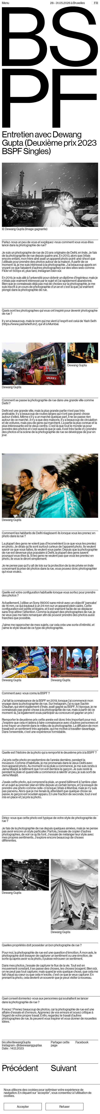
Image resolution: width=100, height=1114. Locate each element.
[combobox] (95, 3)
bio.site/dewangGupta (16, 1042)
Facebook (82, 1042)
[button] (23, 1106)
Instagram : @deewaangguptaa (22, 1045)
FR (96, 3)
